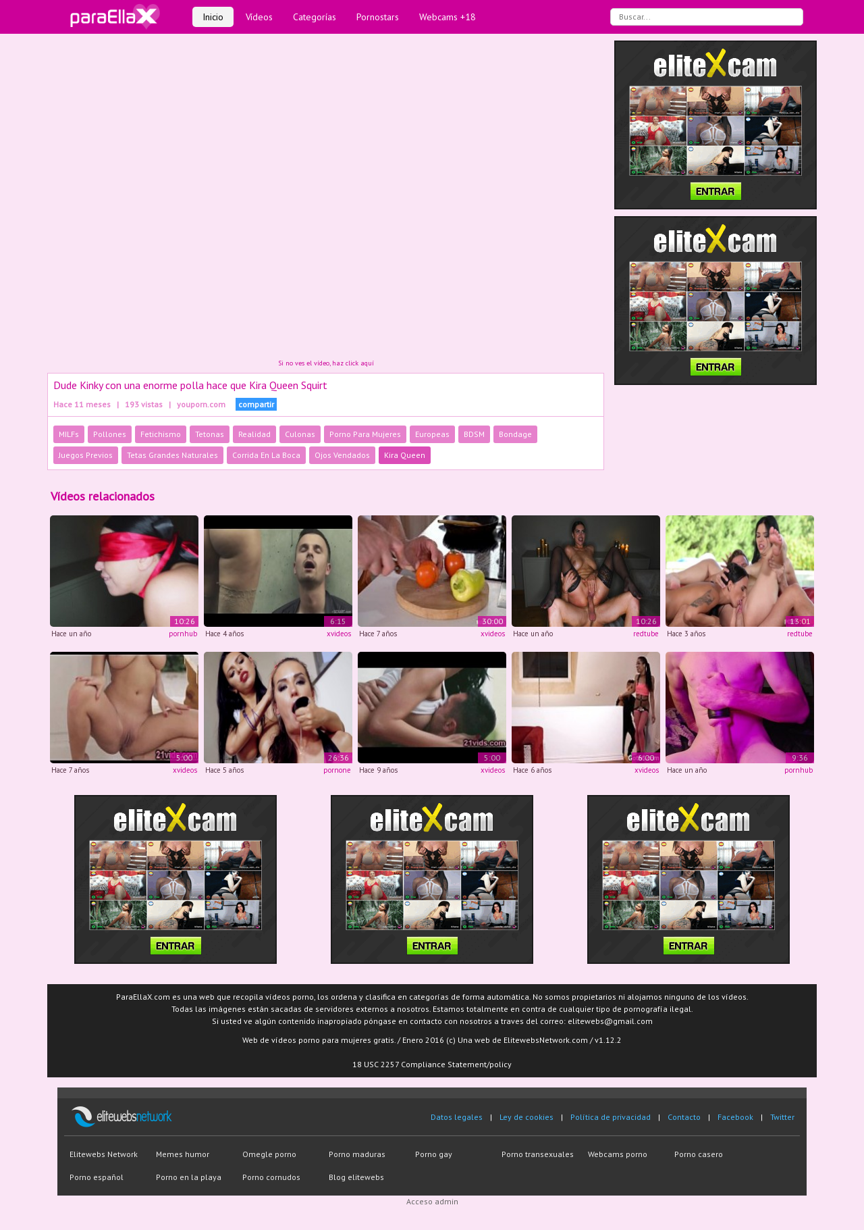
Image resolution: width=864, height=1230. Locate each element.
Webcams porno (617, 1154)
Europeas (432, 434)
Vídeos (259, 17)
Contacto (684, 1117)
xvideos (339, 633)
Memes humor (182, 1154)
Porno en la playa (188, 1177)
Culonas (300, 434)
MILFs (69, 434)
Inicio (212, 17)
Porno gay (433, 1154)
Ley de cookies (527, 1117)
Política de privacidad (610, 1117)
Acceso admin (432, 1201)
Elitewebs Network (104, 1154)
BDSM (474, 434)
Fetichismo (160, 434)
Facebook (735, 1117)
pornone (337, 770)
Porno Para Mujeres (365, 434)
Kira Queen (404, 455)
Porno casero (698, 1154)
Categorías (314, 17)
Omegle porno (269, 1154)
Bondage (515, 434)
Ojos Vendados (342, 455)
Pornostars (377, 17)
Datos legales (457, 1117)
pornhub (183, 633)
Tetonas (209, 434)
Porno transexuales (538, 1154)
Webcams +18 (447, 17)
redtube (646, 633)
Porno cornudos (271, 1177)
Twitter (782, 1117)
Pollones (109, 434)
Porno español (97, 1177)
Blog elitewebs (356, 1177)
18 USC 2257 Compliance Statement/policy (432, 1064)
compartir (256, 404)
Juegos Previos (86, 455)
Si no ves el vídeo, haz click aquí (326, 363)
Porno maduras (357, 1154)
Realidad (254, 434)
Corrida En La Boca (266, 455)
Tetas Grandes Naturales (172, 455)
